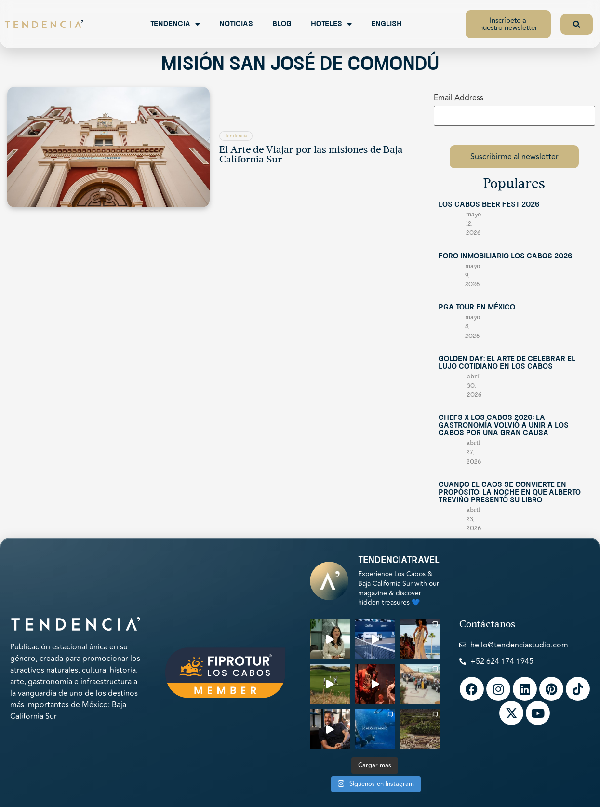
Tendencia (175, 24)
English (386, 24)
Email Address (458, 98)
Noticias (236, 24)
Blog (282, 24)
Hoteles (331, 24)
